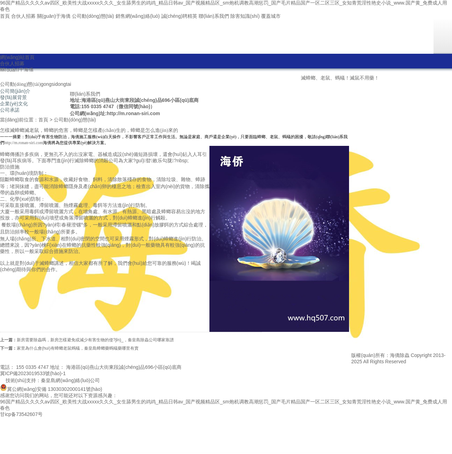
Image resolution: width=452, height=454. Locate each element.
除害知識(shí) (245, 16)
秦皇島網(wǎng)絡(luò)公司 (70, 380)
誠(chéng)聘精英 (179, 16)
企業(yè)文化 (14, 103)
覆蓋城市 (271, 16)
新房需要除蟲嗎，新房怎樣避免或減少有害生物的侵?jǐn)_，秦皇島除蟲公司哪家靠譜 (95, 339)
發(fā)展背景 (13, 97)
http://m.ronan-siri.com (23, 142)
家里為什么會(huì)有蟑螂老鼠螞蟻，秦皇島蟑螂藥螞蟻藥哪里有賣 (78, 348)
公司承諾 (10, 110)
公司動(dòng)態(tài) (93, 16)
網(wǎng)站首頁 (17, 57)
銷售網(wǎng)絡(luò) (138, 16)
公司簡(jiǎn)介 (15, 91)
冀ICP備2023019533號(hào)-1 (33, 373)
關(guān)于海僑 (54, 16)
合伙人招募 (23, 16)
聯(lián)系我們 (214, 16)
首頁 (5, 16)
